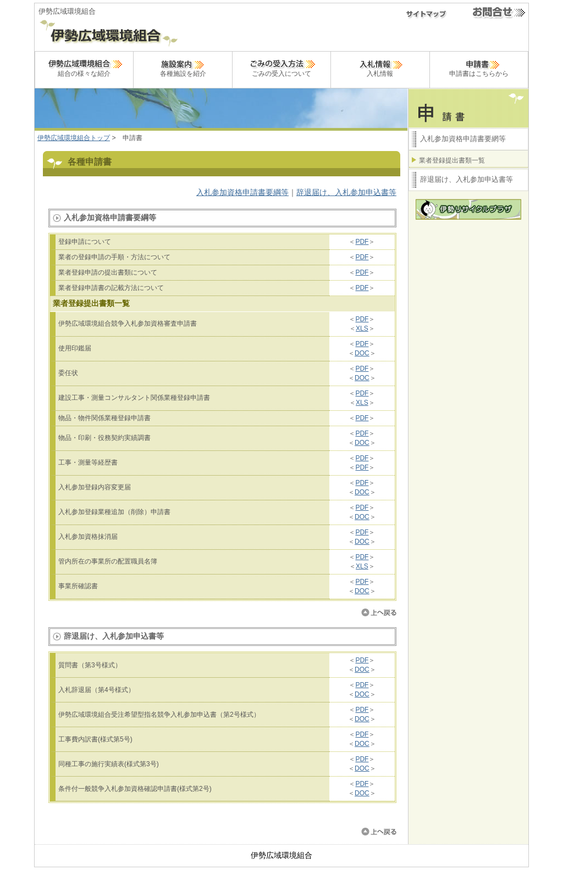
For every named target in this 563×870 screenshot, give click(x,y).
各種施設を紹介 (183, 67)
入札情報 (380, 67)
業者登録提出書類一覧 (452, 160)
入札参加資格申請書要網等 (463, 139)
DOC (362, 353)
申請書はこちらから (479, 67)
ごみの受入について (281, 67)
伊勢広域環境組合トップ (73, 138)
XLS (362, 328)
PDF (361, 242)
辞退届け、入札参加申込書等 (346, 192)
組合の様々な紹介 (84, 67)
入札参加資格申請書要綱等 (242, 192)
